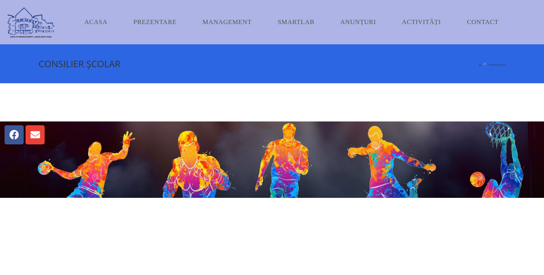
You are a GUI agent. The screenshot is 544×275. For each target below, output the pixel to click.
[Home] (480, 65)
